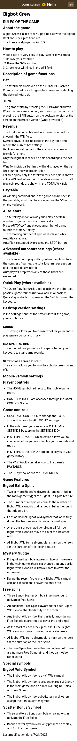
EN (71, 4)
